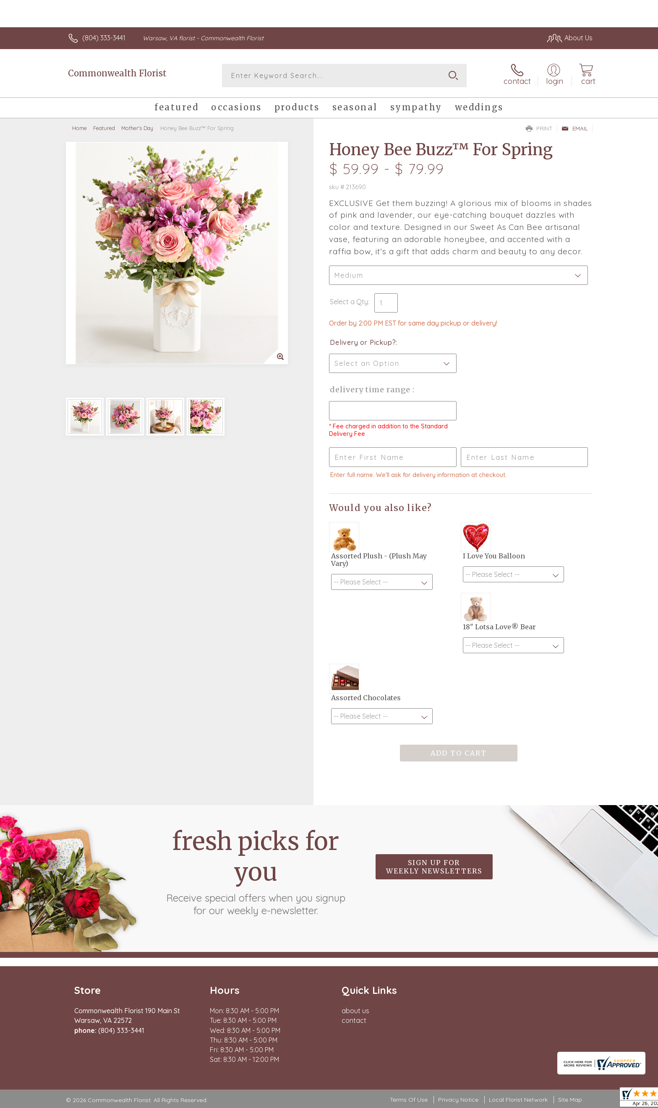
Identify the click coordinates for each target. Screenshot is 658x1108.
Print (539, 128)
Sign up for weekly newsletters (434, 866)
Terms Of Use (409, 1099)
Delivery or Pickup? (363, 342)
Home (79, 128)
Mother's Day (137, 128)
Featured (104, 128)
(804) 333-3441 (103, 38)
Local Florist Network (518, 1099)
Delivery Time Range (371, 389)
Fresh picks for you (255, 871)
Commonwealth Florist (117, 73)
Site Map (570, 1099)
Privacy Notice (458, 1099)
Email (574, 128)
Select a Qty (349, 301)
